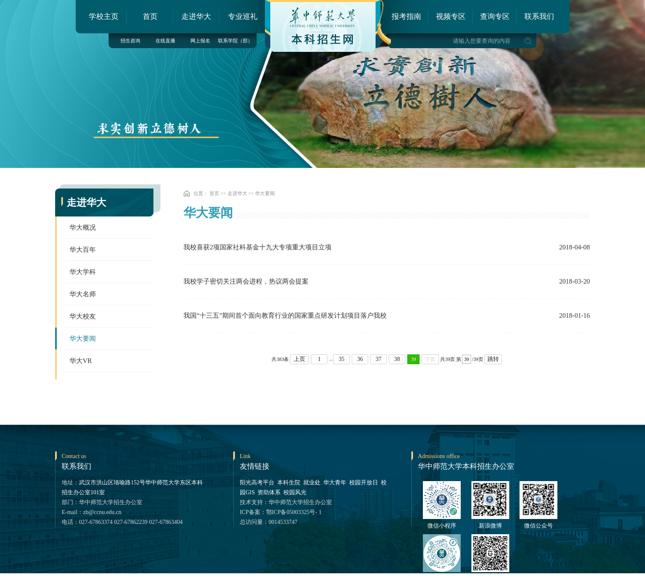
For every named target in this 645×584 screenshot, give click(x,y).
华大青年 (334, 482)
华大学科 (83, 271)
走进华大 (196, 16)
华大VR (81, 360)
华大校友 (83, 316)
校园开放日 (363, 482)
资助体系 (269, 492)
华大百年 (83, 249)
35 (341, 359)
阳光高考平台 (257, 482)
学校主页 (103, 16)
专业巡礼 (243, 16)
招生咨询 (130, 41)
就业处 (311, 482)
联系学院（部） (235, 41)
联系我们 (539, 16)
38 (397, 359)
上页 (299, 359)
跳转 (493, 359)
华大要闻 (83, 338)
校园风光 (294, 492)
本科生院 (288, 482)
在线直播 (165, 41)
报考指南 (406, 16)
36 (360, 359)
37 (378, 359)
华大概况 (83, 227)
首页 (150, 16)
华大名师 (83, 294)
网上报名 (200, 41)
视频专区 (451, 16)
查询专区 (495, 16)
